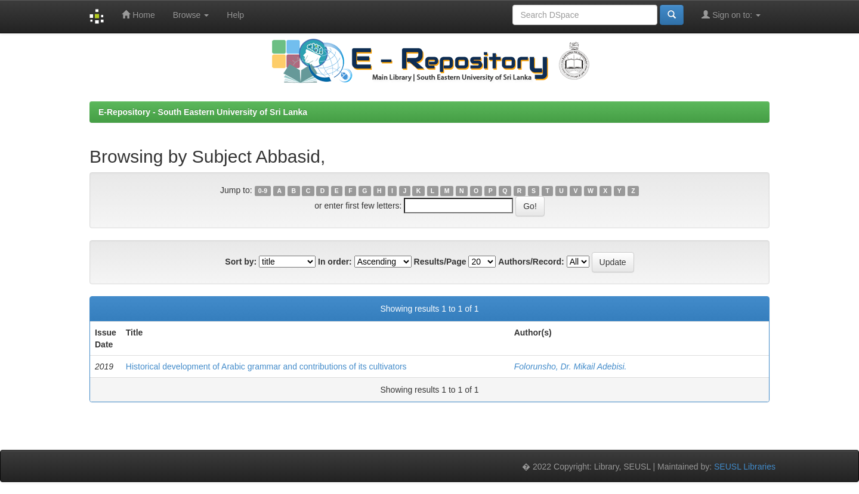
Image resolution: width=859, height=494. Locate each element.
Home (138, 15)
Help (235, 15)
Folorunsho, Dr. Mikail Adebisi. (570, 366)
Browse (191, 15)
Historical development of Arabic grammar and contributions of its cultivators (266, 366)
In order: (335, 261)
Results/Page (440, 261)
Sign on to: (731, 15)
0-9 (262, 190)
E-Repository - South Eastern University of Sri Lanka (202, 112)
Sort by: (241, 261)
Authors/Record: (531, 261)
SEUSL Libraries (744, 466)
